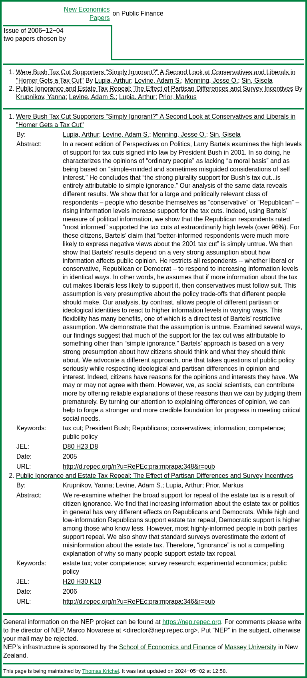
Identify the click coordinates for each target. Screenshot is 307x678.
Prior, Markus (178, 96)
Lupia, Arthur (113, 80)
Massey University (251, 647)
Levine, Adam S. (158, 80)
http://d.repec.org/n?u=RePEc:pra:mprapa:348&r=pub (139, 466)
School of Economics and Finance (167, 647)
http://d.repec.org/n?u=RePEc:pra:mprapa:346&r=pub (139, 601)
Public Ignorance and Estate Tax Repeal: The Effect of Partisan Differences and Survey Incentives (154, 88)
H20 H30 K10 (82, 581)
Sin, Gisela (256, 80)
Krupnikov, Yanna (41, 96)
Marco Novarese (90, 630)
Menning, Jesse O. (211, 80)
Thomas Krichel (100, 671)
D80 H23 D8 (80, 446)
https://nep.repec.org (191, 621)
